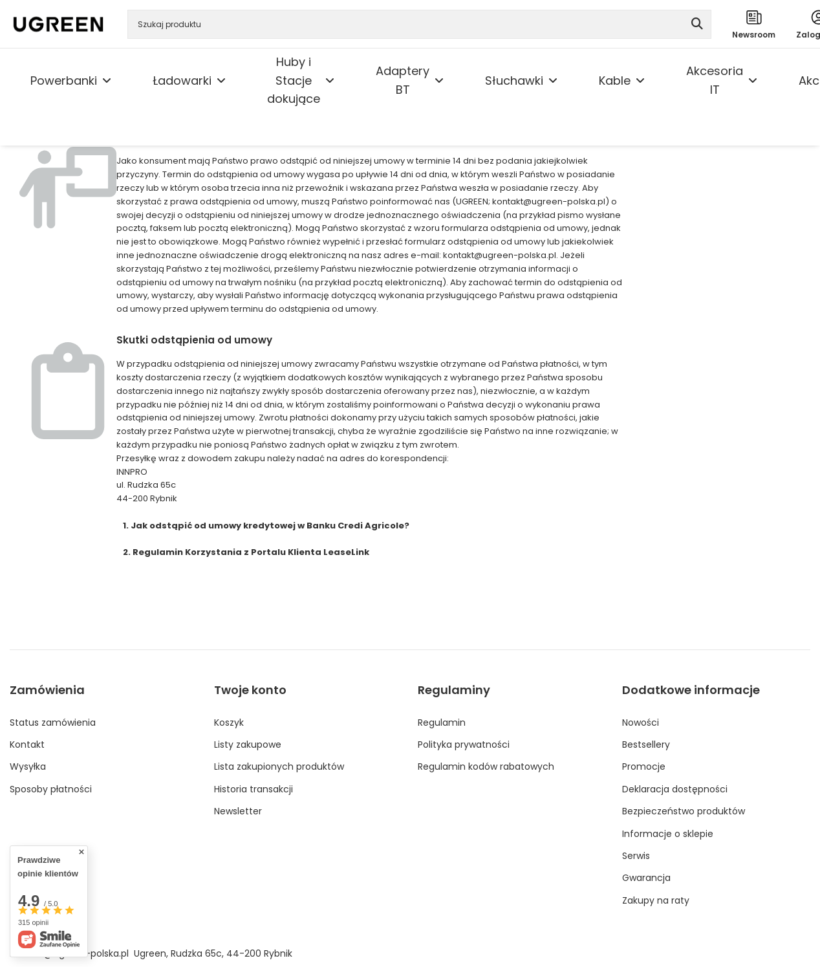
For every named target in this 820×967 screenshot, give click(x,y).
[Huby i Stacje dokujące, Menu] (329, 80)
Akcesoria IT (714, 80)
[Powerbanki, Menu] (106, 80)
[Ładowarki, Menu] (221, 80)
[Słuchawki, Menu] (552, 80)
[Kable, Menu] (640, 80)
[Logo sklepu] (58, 24)
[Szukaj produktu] (419, 24)
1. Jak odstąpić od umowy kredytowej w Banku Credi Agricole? (266, 525)
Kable (615, 80)
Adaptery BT (402, 80)
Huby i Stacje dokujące (293, 80)
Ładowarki (182, 80)
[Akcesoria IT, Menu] (752, 80)
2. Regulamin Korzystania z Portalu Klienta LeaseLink (246, 552)
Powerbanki (63, 80)
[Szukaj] (696, 24)
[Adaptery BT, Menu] (439, 80)
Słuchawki (514, 80)
